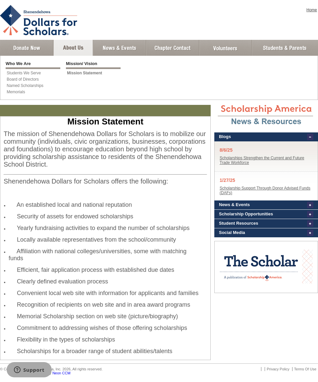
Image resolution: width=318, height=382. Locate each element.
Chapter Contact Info (172, 48)
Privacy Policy (278, 369)
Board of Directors (23, 79)
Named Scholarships (25, 85)
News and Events (119, 48)
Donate (26, 48)
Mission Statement (84, 73)
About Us (73, 48)
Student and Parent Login (284, 48)
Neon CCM (61, 373)
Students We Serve (24, 73)
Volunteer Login (225, 48)
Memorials (16, 92)
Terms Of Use (305, 369)
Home (311, 10)
